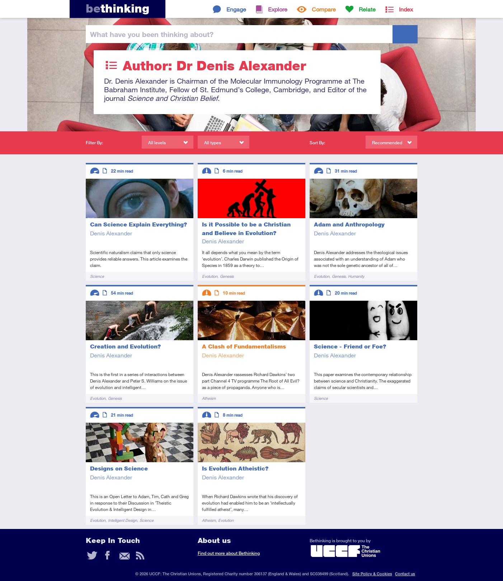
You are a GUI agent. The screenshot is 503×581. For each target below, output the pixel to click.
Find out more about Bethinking (229, 553)
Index (406, 9)
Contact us (405, 573)
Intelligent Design (122, 520)
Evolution (209, 276)
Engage (236, 9)
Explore (277, 9)
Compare (324, 9)
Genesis (227, 276)
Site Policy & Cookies (372, 573)
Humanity (356, 276)
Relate (367, 9)
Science (97, 276)
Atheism (209, 398)
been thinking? (151, 34)
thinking (117, 8)
